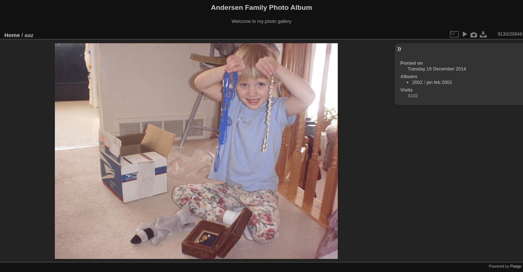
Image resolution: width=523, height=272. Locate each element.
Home (12, 35)
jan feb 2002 (439, 82)
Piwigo (516, 266)
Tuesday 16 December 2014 (437, 69)
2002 (417, 82)
